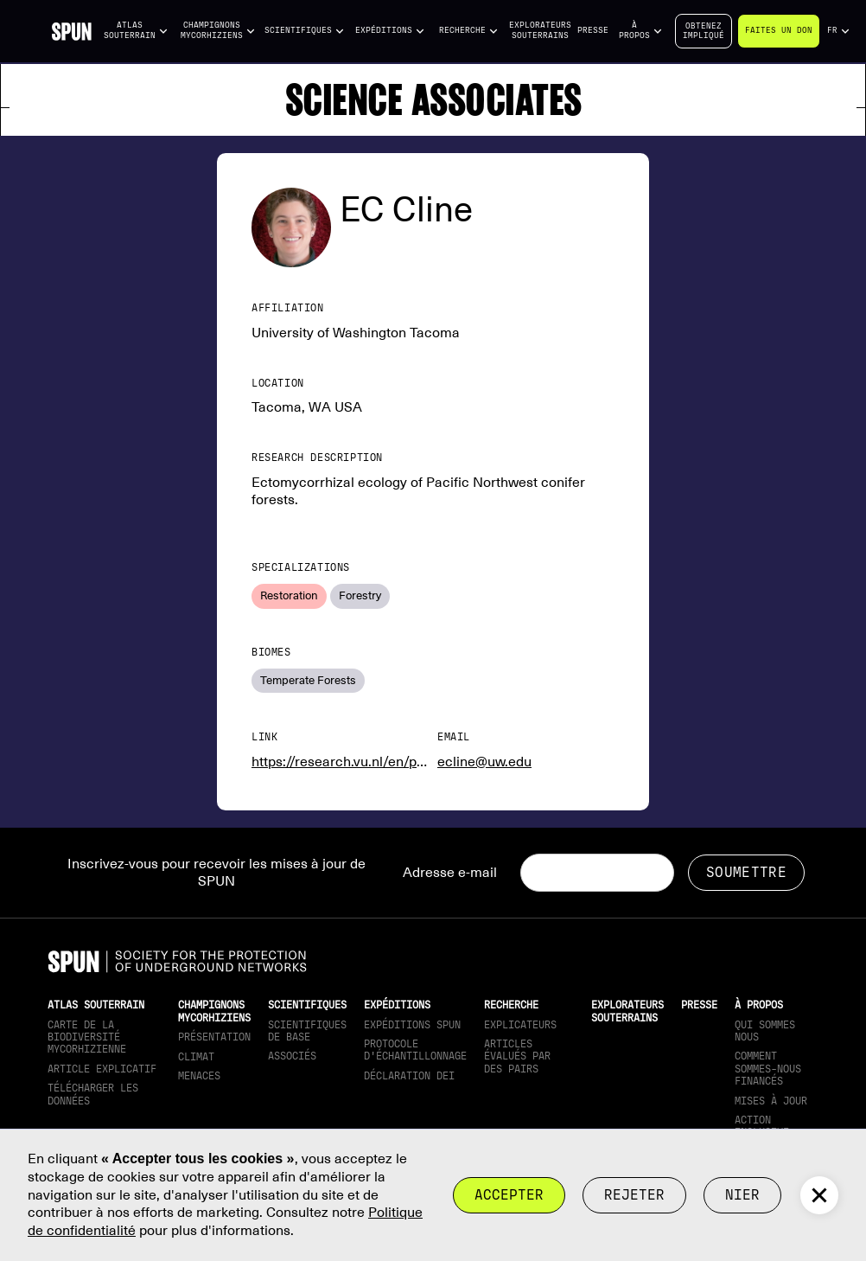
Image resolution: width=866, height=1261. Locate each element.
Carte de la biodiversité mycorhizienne (87, 1037)
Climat (196, 1057)
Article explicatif (102, 1069)
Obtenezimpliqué (703, 31)
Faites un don (778, 30)
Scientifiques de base (307, 1031)
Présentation (214, 1037)
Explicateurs (520, 1025)
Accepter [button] (509, 1195)
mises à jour (771, 1101)
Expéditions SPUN (412, 1025)
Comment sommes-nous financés (768, 1068)
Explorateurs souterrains (540, 30)
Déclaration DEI (409, 1076)
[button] (136, 30)
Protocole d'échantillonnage (415, 1050)
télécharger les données (93, 1094)
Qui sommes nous (765, 1031)
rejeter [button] (634, 1195)
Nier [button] (742, 1195)
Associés (292, 1056)
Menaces (199, 1076)
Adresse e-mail (450, 872)
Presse (592, 30)
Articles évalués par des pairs (517, 1056)
